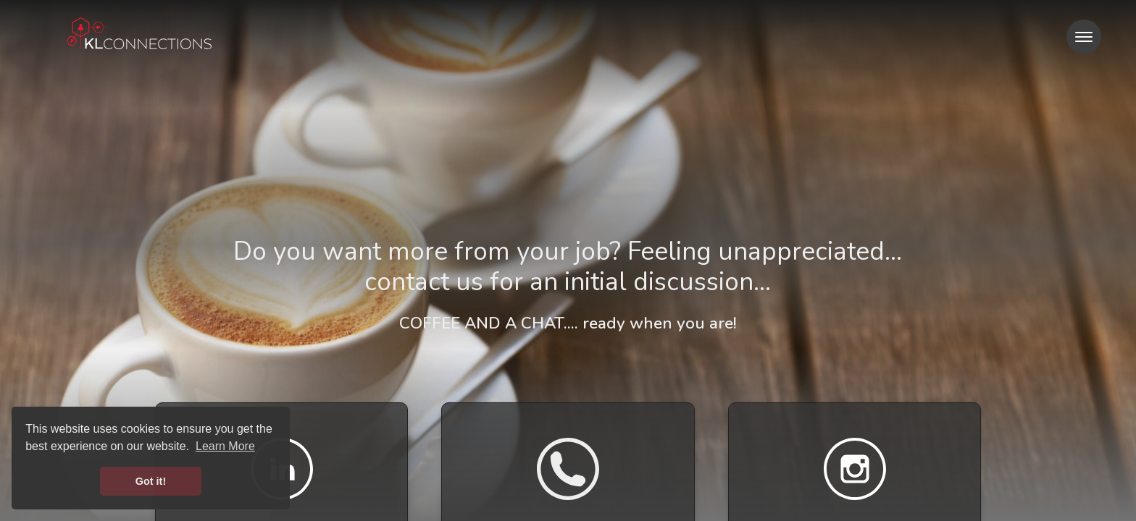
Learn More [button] (225, 446)
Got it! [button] (150, 481)
